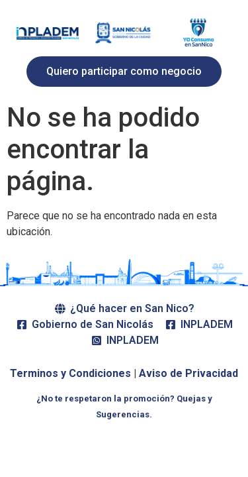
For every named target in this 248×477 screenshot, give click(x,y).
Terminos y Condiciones (70, 373)
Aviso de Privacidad (188, 373)
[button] (124, 71)
